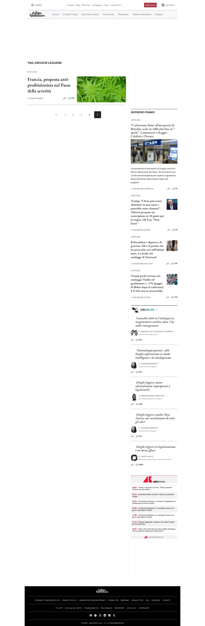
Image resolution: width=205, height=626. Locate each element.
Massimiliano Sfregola (151, 396)
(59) (139, 340)
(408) (139, 465)
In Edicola (71, 5)
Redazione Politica (142, 264)
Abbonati (150, 5)
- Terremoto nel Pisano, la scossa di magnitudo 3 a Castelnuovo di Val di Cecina (154, 502)
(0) (174, 188)
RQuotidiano (35, 98)
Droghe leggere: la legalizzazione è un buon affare (155, 448)
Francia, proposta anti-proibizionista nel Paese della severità (49, 85)
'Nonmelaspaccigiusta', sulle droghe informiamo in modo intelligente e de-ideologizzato (153, 354)
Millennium (86, 5)
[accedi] (167, 5)
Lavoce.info (145, 456)
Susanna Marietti (148, 364)
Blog (78, 5)
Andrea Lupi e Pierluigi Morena (155, 331)
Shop (106, 5)
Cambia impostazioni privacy (92, 600)
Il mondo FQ (116, 5)
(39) (174, 263)
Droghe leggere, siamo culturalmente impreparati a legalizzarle (152, 386)
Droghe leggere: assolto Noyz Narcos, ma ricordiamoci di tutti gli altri (155, 418)
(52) (139, 436)
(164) (139, 404)
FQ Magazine (97, 5)
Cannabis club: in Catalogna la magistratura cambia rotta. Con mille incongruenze (154, 322)
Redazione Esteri (141, 230)
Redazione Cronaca (142, 189)
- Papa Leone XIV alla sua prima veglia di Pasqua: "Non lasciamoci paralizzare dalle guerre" (154, 530)
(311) (71, 98)
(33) (174, 297)
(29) (139, 372)
